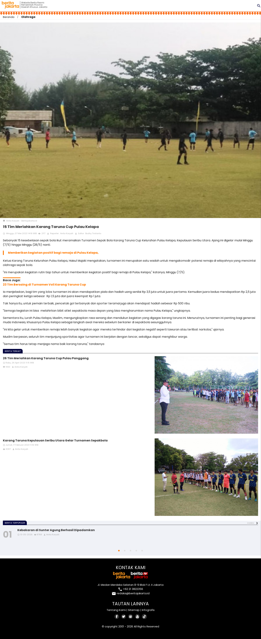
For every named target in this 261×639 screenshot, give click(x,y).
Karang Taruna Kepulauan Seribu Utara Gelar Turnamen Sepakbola (55, 440)
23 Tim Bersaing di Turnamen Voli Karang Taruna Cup (44, 284)
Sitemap (134, 610)
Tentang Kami (116, 610)
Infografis (148, 610)
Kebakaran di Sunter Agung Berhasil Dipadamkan (56, 530)
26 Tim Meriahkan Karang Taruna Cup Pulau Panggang (46, 358)
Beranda (8, 17)
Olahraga (28, 17)
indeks (250, 522)
